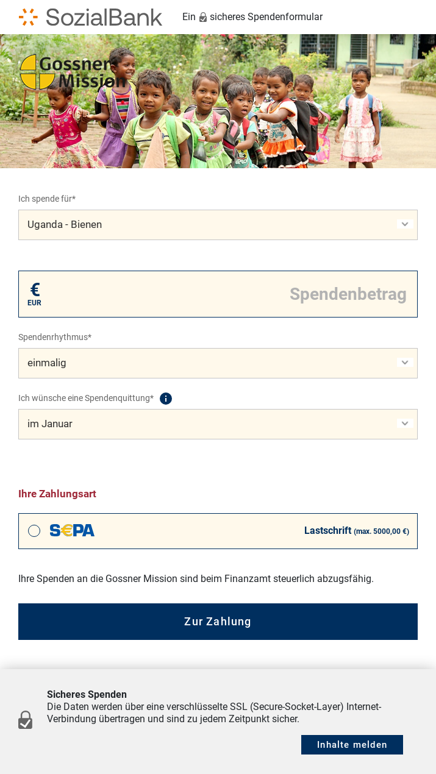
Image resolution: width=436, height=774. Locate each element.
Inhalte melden (352, 744)
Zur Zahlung (217, 621)
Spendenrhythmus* (54, 337)
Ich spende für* (47, 198)
